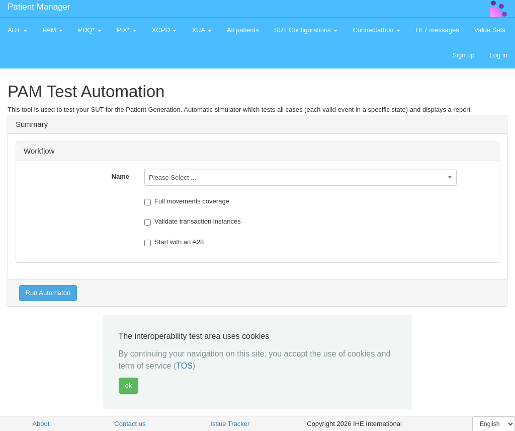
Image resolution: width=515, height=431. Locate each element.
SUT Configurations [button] (306, 30)
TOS (184, 366)
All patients (243, 30)
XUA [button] (202, 30)
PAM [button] (52, 30)
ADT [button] (17, 30)
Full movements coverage (186, 201)
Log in (498, 55)
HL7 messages (437, 30)
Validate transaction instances (192, 222)
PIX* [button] (127, 30)
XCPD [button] (164, 30)
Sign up (463, 55)
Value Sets (489, 30)
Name (120, 176)
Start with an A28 (174, 242)
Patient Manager (39, 7)
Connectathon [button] (376, 30)
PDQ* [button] (90, 30)
